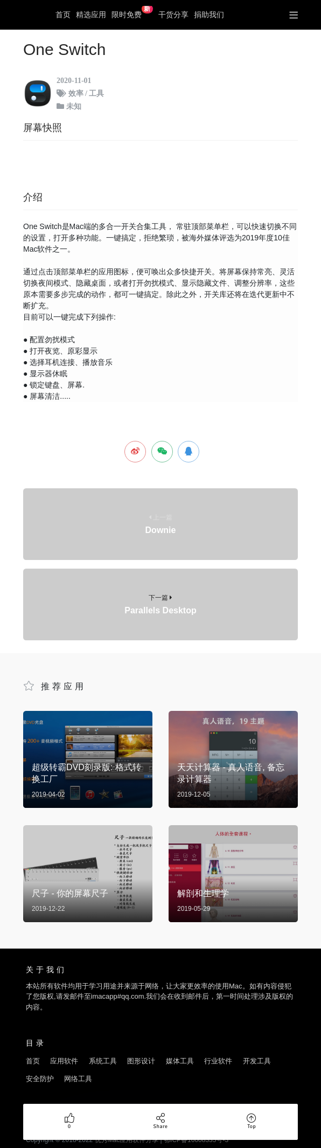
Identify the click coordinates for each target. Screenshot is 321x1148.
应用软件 (64, 1048)
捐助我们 (209, 14)
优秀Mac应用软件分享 (33, 15)
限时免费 (132, 12)
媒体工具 (180, 1048)
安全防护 (40, 1066)
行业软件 (218, 1048)
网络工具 (78, 1066)
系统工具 (103, 1048)
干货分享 (173, 14)
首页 (63, 14)
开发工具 (257, 1048)
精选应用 (91, 14)
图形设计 (141, 1048)
